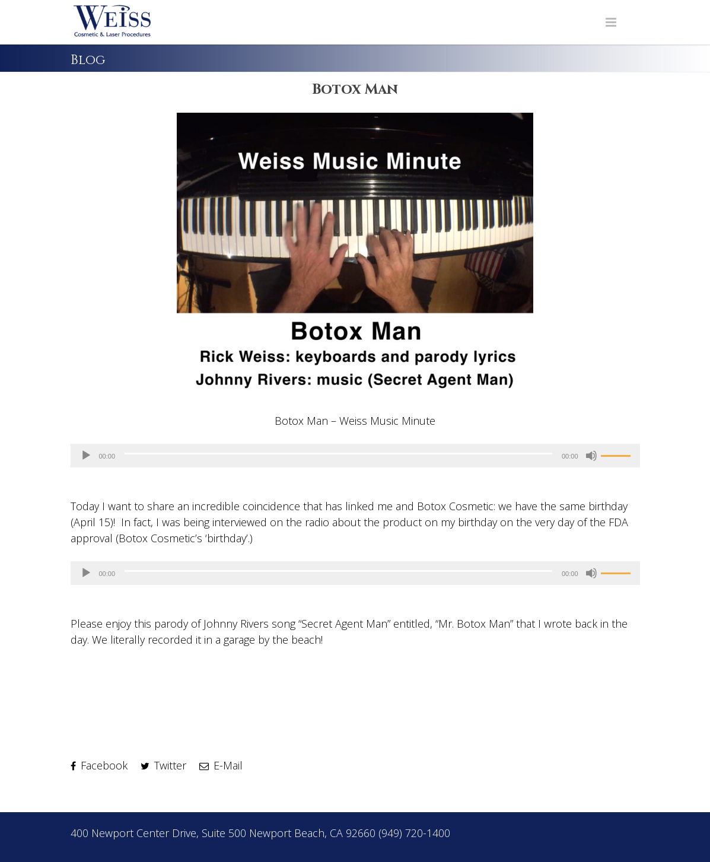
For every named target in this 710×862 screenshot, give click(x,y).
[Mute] (591, 456)
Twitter (163, 765)
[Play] (86, 456)
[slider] (338, 453)
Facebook (99, 765)
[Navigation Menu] (611, 22)
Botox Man (355, 89)
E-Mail (221, 765)
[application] (355, 455)
